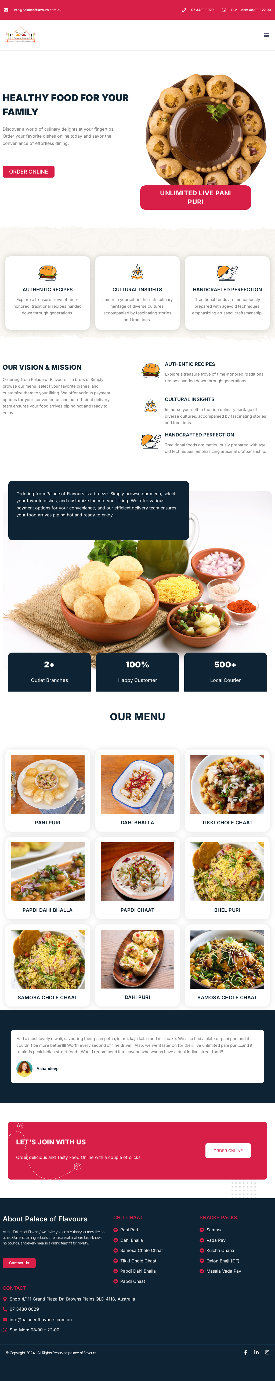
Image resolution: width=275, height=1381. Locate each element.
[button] (266, 35)
